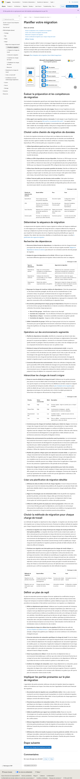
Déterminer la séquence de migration (34, 34)
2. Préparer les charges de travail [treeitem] (13, 51)
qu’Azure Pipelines (32, 629)
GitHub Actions (43, 629)
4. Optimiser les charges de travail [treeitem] (12, 58)
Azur (30, 17)
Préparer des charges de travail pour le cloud (37, 747)
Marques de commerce (54, 778)
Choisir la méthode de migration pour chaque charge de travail (40, 36)
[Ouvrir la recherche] (69, 2)
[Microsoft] (3, 2)
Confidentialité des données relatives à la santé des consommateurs (17, 778)
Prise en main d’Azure (72, 6)
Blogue (35, 775)
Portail (62, 6)
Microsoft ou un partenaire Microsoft (52, 121)
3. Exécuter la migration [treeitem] (12, 55)
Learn (25, 17)
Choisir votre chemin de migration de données (36, 32)
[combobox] (11, 19)
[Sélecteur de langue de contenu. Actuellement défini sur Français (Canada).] (7, 772)
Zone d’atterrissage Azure (54, 55)
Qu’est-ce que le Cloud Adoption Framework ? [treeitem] (11, 23)
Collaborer (42, 775)
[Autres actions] (76, 17)
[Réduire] (19, 16)
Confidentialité (50, 775)
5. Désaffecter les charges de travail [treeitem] (13, 63)
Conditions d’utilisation (42, 778)
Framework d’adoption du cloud (41, 17)
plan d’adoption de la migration (62, 386)
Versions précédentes (26, 775)
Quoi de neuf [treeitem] (6, 27)
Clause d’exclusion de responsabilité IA (10, 775)
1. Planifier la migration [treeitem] (12, 47)
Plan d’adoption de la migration (38, 55)
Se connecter (75, 2)
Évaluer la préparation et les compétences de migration (38, 30)
